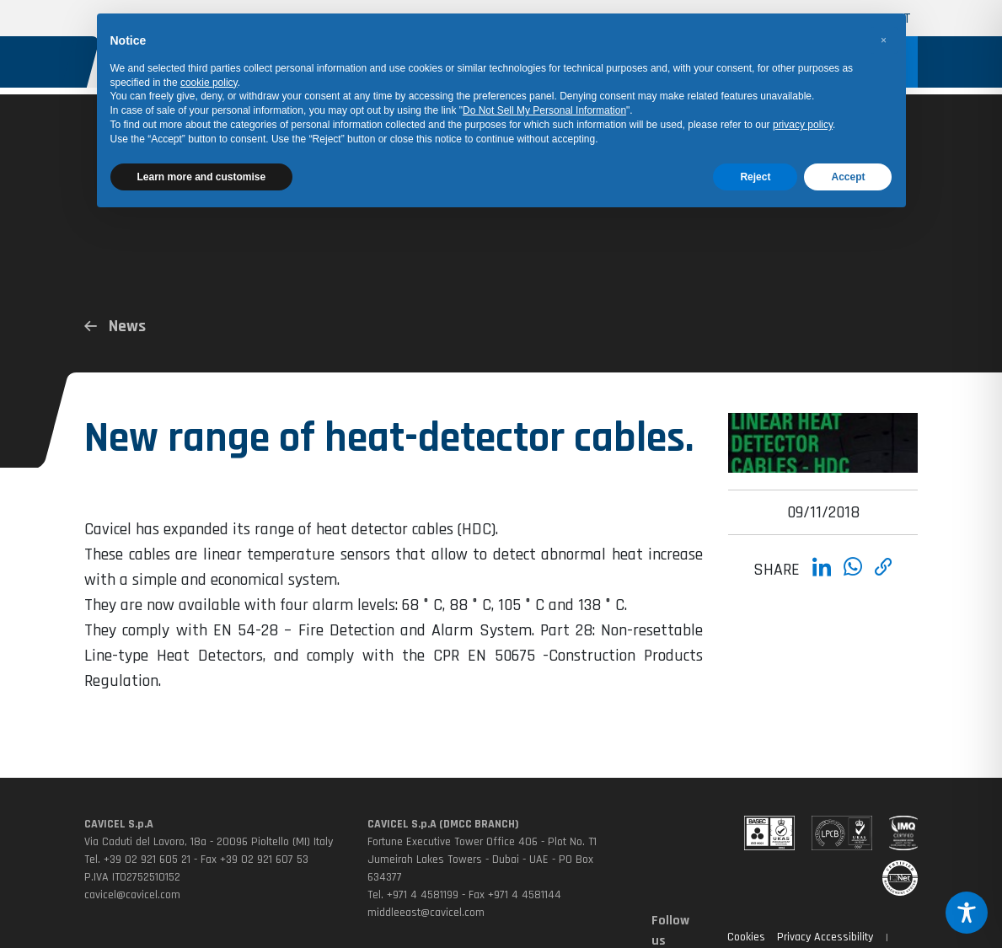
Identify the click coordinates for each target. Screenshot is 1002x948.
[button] (884, 40)
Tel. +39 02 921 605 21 (137, 859)
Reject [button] (755, 177)
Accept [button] (848, 177)
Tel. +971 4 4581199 (412, 894)
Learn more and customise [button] (201, 177)
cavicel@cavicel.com (132, 894)
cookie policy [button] (209, 82)
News (115, 326)
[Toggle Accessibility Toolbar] (966, 912)
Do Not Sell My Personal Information (544, 110)
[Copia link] (883, 577)
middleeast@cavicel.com (426, 912)
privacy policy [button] (803, 125)
